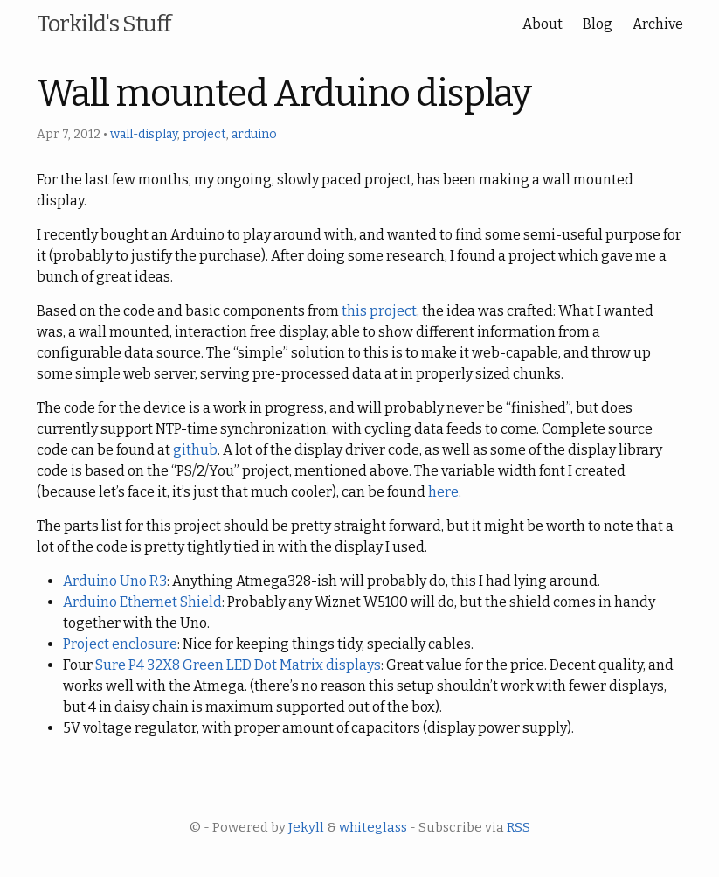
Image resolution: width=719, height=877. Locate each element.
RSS (518, 827)
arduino (254, 134)
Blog (597, 24)
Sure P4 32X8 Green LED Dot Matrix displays (238, 665)
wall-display (143, 134)
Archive (658, 24)
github (195, 450)
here (443, 492)
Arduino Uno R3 (115, 581)
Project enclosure (120, 644)
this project (379, 311)
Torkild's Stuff (103, 24)
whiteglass (373, 827)
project (204, 134)
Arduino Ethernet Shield (142, 602)
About (542, 24)
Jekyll (306, 827)
